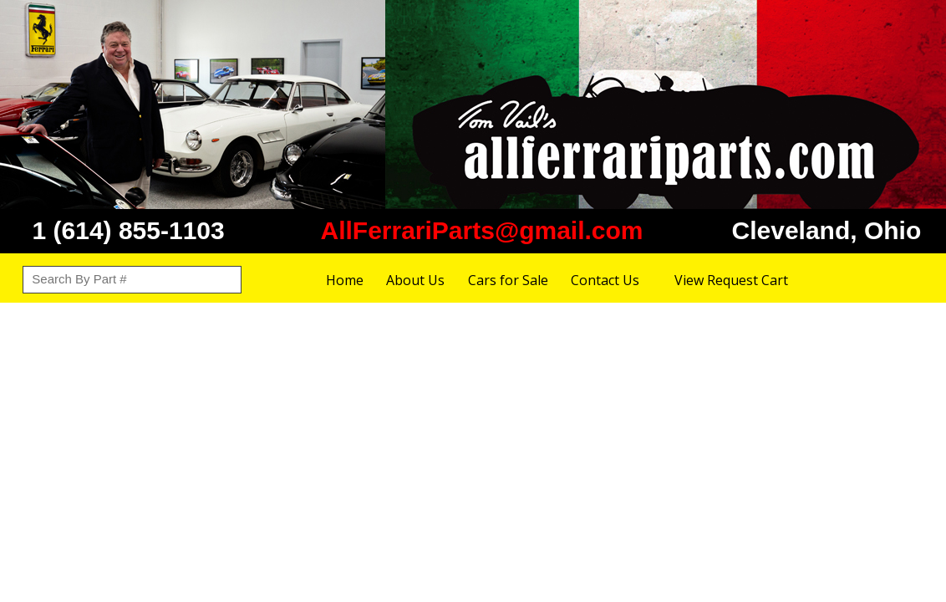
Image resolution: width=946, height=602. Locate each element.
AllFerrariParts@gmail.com (481, 230)
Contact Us (605, 280)
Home (345, 280)
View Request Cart (731, 280)
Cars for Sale (508, 280)
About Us (415, 280)
